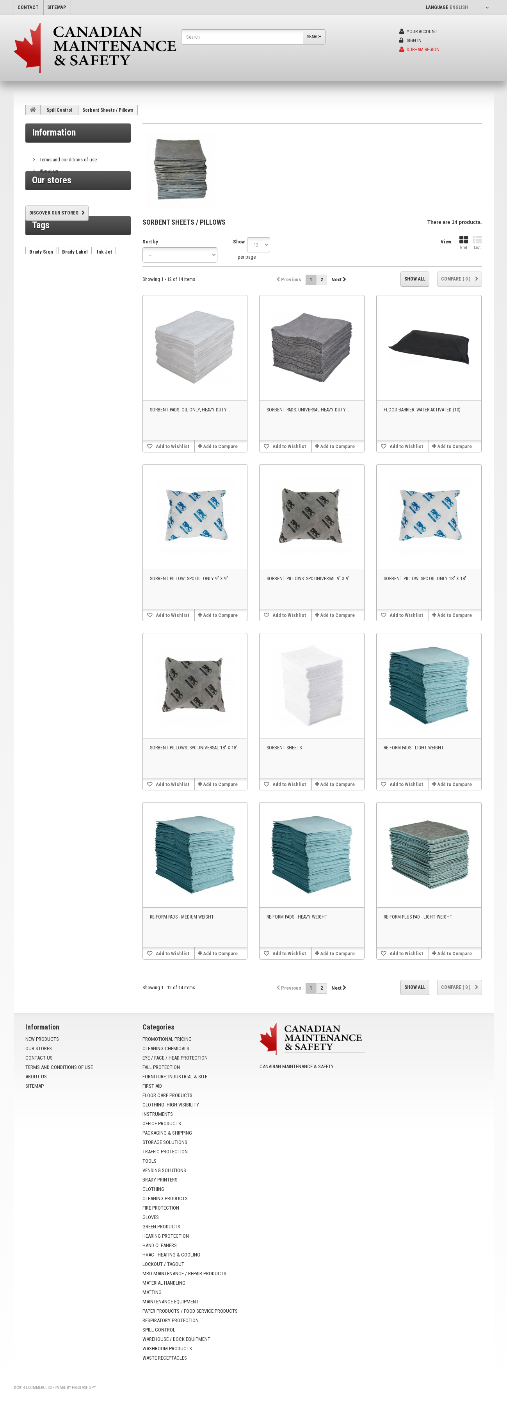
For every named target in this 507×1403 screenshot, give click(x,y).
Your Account (418, 31)
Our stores (49, 179)
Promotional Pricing (167, 1039)
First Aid (152, 1086)
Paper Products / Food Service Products (190, 1311)
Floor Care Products (167, 1095)
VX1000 (37, 329)
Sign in (410, 40)
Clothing (153, 1189)
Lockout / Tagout (163, 1264)
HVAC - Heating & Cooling (171, 1255)
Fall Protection (161, 1067)
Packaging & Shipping (167, 1133)
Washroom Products (167, 1348)
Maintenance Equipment (170, 1302)
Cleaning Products (165, 1198)
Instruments (157, 1114)
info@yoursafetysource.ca (307, 1094)
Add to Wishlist (172, 446)
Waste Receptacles (164, 1358)
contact (28, 7)
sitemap (56, 7)
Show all (414, 279)
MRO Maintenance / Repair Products (184, 1273)
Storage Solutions (164, 1142)
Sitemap (34, 1086)
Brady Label (75, 294)
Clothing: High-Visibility (170, 1105)
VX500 (107, 317)
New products (42, 1039)
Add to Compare (220, 446)
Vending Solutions (164, 1170)
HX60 (63, 317)
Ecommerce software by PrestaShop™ (61, 1387)
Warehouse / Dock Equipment (176, 1339)
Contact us (39, 1058)
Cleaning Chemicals (165, 1048)
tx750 (84, 317)
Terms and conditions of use (67, 156)
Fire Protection (160, 1208)
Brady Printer (44, 306)
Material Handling (163, 1283)
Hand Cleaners (159, 1245)
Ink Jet (104, 294)
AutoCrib (39, 317)
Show (239, 242)
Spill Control (59, 110)
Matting (152, 1292)
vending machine (86, 306)
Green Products (161, 1227)
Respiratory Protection (170, 1320)
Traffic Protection (165, 1152)
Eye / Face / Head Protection (175, 1058)
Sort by (150, 242)
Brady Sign (41, 294)
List (477, 243)
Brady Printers (160, 1180)
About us (48, 168)
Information (54, 132)
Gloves (150, 1217)
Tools (149, 1161)
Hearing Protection (165, 1236)
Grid (463, 243)
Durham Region (419, 49)
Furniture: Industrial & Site (174, 1077)
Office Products (161, 1123)
